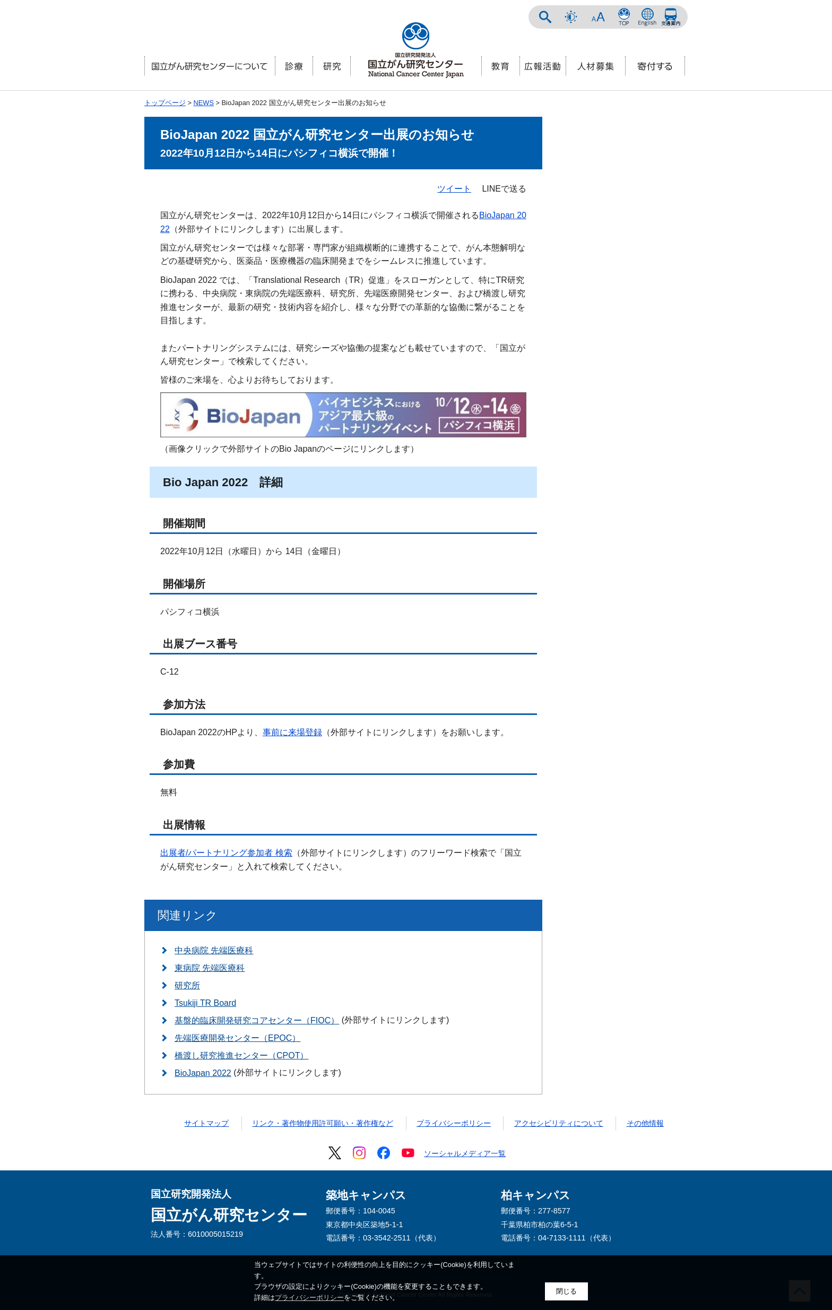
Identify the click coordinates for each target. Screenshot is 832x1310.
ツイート (454, 188)
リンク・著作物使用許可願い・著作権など (322, 1123)
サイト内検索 (545, 17)
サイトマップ (206, 1123)
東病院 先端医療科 (210, 967)
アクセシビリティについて (558, 1123)
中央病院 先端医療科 (214, 950)
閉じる (566, 1291)
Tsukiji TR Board (205, 1002)
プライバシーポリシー (454, 1123)
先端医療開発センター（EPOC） (237, 1037)
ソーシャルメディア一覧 (465, 1153)
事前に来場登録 (292, 732)
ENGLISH (647, 17)
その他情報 (645, 1123)
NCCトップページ (624, 17)
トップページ (165, 103)
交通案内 (670, 17)
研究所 (187, 985)
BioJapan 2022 (203, 1073)
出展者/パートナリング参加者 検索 (226, 852)
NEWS (204, 103)
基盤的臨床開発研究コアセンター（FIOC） (257, 1020)
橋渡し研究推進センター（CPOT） (241, 1055)
